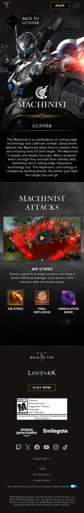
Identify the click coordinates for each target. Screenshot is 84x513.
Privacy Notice (42, 474)
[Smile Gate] (55, 433)
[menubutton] (77, 5)
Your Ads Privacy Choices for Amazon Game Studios (42, 486)
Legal (42, 468)
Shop (60, 5)
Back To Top (42, 358)
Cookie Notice (42, 480)
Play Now (42, 387)
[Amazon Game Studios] (26, 433)
